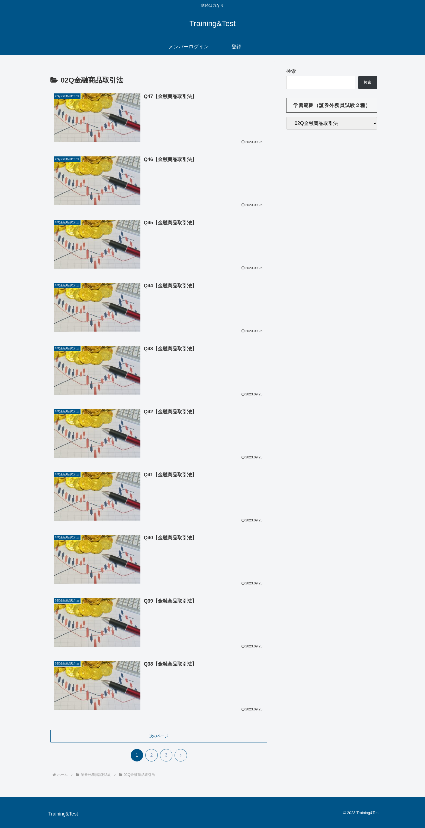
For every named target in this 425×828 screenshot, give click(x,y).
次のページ (158, 736)
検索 (291, 71)
